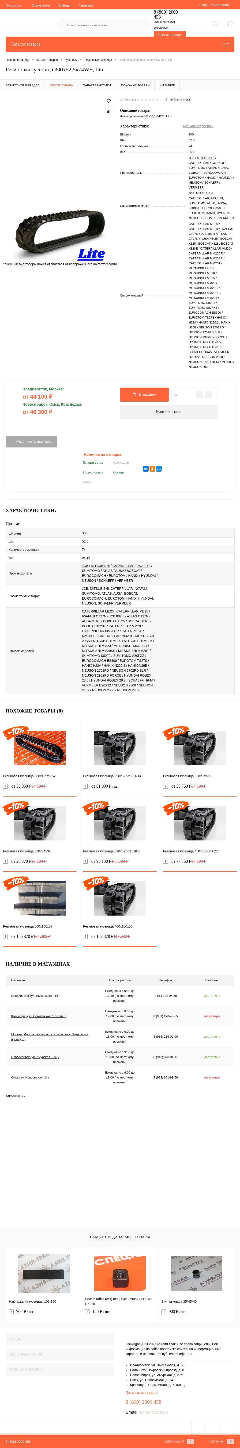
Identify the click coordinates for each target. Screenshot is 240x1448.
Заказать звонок (170, 35)
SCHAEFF (211, 182)
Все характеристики (198, 126)
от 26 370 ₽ (24, 861)
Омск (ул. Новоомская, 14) (30, 1077)
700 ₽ (21, 1311)
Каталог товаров (120, 44)
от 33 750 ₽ (184, 786)
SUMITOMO (197, 167)
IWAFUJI (218, 163)
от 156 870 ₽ (27, 936)
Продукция (14, 5)
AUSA (224, 167)
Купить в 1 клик (169, 412)
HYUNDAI (225, 177)
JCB (192, 158)
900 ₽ (173, 1311)
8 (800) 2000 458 (18, 1442)
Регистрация (219, 5)
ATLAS (212, 167)
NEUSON (195, 182)
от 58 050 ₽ (24, 786)
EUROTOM (196, 177)
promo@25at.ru (153, 1412)
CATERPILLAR (199, 163)
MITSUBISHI (205, 158)
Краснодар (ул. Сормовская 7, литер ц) (39, 1016)
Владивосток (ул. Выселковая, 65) (35, 995)
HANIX (211, 177)
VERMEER (196, 187)
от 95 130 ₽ (105, 861)
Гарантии (86, 5)
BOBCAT (195, 172)
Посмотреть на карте (142, 1392)
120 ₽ (97, 1311)
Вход (203, 5)
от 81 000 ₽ (120, 789)
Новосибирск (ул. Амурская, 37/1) (35, 1057)
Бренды (64, 5)
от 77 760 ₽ (184, 861)
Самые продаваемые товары (120, 1237)
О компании (41, 5)
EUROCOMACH (214, 172)
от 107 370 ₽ (106, 936)
